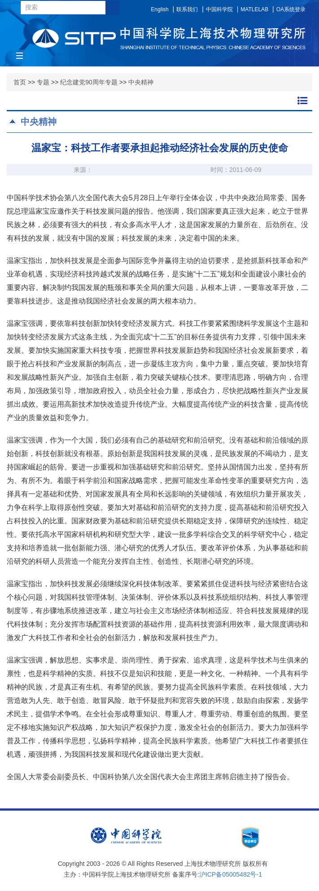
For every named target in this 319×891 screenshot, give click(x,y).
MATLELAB (254, 9)
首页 (19, 82)
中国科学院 (219, 9)
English (159, 9)
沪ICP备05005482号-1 (230, 874)
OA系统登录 (291, 9)
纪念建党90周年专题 (89, 82)
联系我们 (187, 9)
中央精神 (140, 82)
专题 (43, 82)
